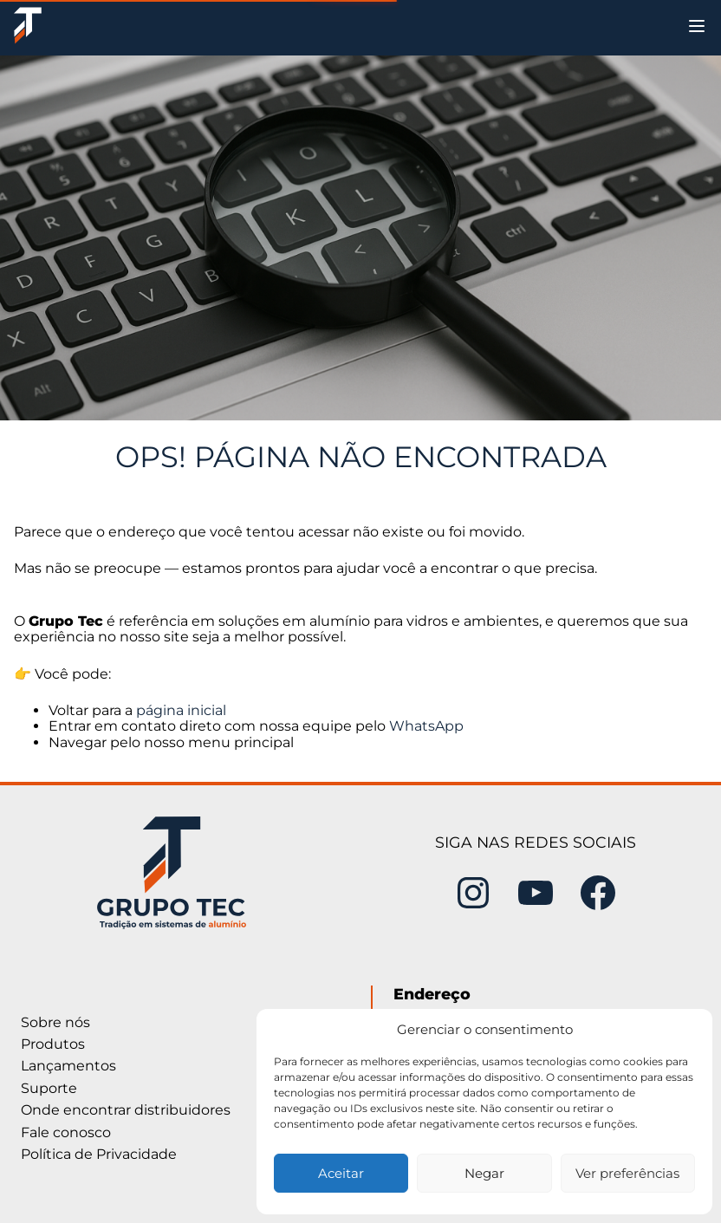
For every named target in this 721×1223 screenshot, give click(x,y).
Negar (484, 1173)
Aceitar (341, 1173)
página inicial (181, 710)
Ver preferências (627, 1173)
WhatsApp (426, 726)
